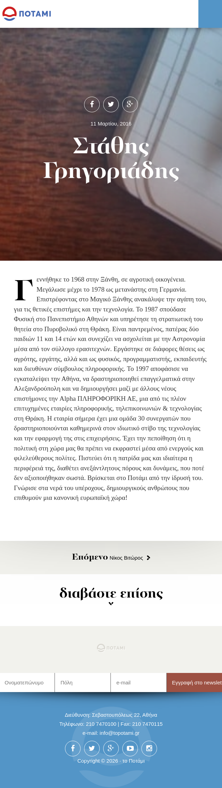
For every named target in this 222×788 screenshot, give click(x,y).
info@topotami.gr (120, 733)
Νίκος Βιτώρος (107, 558)
